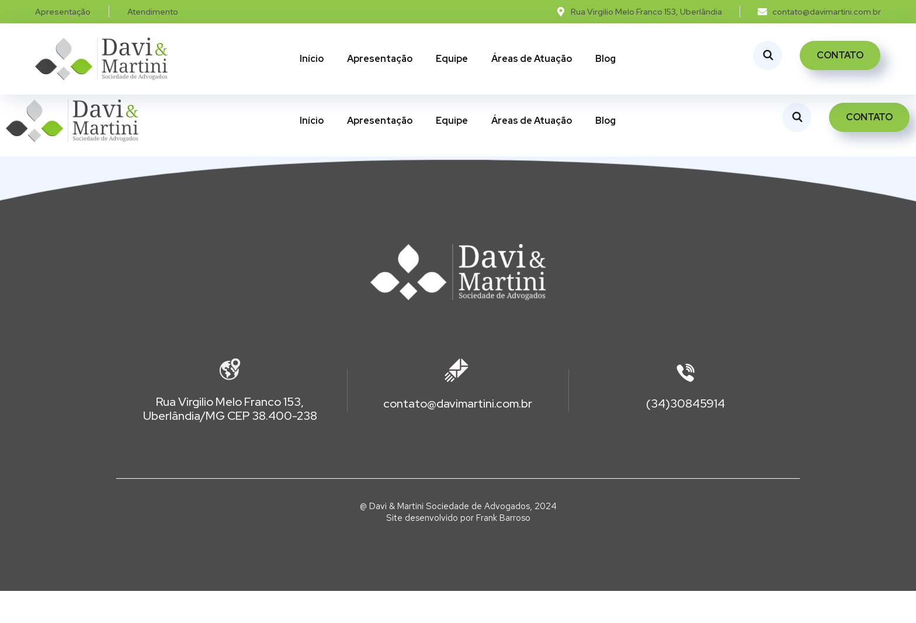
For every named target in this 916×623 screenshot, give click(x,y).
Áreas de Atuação (531, 59)
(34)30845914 (685, 435)
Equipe (452, 59)
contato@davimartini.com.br (457, 435)
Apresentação (379, 59)
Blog (605, 59)
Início (312, 59)
